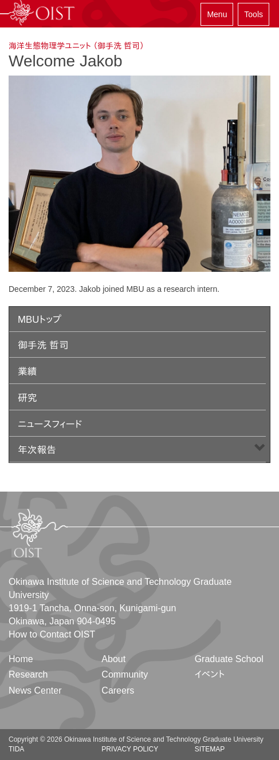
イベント (210, 674)
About (113, 659)
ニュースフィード (50, 424)
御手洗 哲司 (43, 345)
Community (124, 674)
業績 (27, 371)
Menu (217, 14)
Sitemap (210, 749)
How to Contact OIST (52, 634)
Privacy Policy (129, 749)
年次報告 (37, 450)
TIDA (16, 749)
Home (21, 659)
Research (28, 674)
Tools (253, 14)
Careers (117, 690)
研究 (27, 398)
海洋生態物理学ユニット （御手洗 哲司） (76, 45)
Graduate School (229, 659)
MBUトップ (39, 319)
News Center (35, 690)
